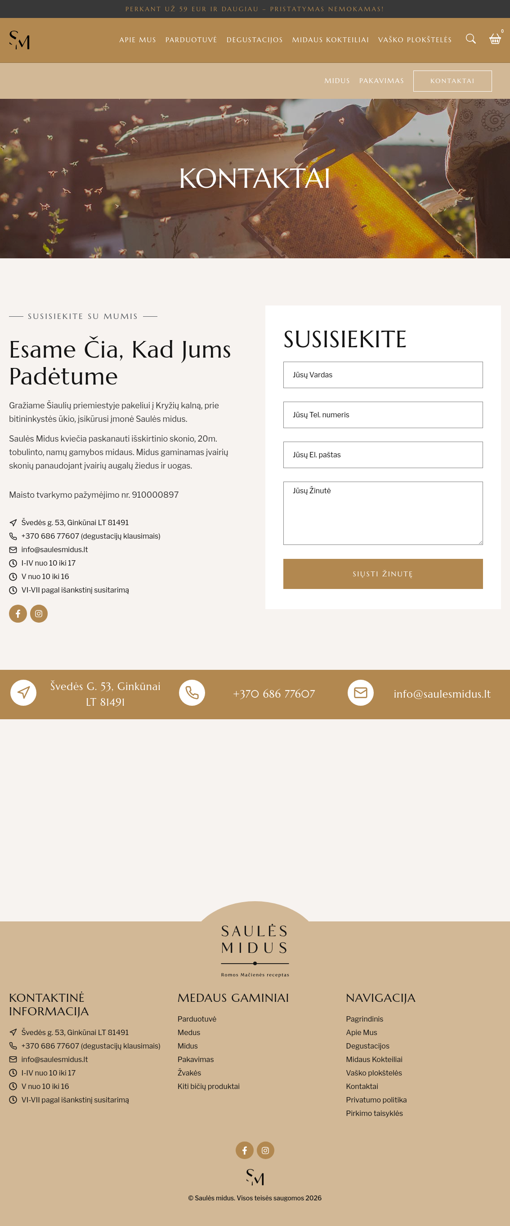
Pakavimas (381, 80)
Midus (337, 80)
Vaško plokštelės (415, 39)
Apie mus (138, 39)
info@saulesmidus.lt (443, 694)
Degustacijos (255, 39)
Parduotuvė (192, 39)
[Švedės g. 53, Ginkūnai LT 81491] (255, 820)
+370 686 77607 (274, 694)
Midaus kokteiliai (331, 39)
